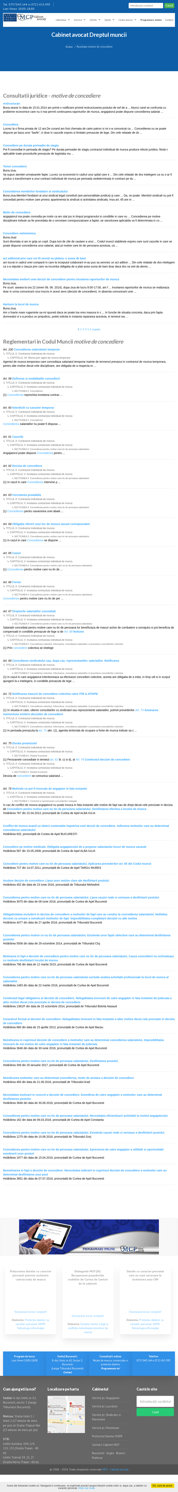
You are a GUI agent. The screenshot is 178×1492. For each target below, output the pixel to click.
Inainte (96, 329)
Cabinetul (61, 19)
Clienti (93, 19)
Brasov (120, 1453)
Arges (110, 1453)
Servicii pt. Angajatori (105, 1398)
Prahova (97, 1458)
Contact (169, 19)
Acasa (69, 46)
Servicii (78, 19)
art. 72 (43, 730)
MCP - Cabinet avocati (115, 1469)
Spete (107, 19)
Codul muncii (125, 19)
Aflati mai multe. (86, 1488)
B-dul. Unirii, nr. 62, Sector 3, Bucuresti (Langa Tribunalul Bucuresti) (67, 1364)
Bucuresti (98, 1453)
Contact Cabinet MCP (105, 1445)
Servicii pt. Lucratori (104, 1406)
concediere (20, 647)
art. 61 (54, 759)
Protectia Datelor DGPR (107, 1436)
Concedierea (15, 394)
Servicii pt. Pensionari (105, 1428)
